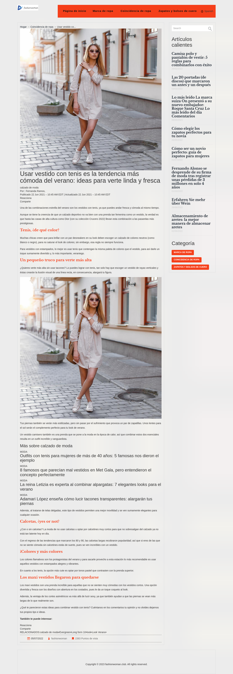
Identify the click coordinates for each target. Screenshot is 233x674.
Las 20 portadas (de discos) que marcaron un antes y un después (191, 81)
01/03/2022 (177, 191)
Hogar (23, 26)
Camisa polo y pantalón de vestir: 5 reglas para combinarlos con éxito (192, 59)
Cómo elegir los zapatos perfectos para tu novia (191, 132)
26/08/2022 (177, 207)
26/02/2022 (177, 69)
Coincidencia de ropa (136, 10)
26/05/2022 (177, 140)
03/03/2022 (177, 89)
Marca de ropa (103, 10)
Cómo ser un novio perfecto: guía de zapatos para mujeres (190, 152)
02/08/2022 (177, 231)
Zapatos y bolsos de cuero (178, 10)
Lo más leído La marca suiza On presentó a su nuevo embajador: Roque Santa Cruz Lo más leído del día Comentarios (192, 106)
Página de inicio (74, 10)
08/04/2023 (177, 120)
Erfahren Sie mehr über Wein (188, 202)
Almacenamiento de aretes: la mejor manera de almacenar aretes (191, 221)
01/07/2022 (177, 160)
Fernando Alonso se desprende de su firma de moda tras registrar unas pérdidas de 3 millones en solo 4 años (191, 177)
